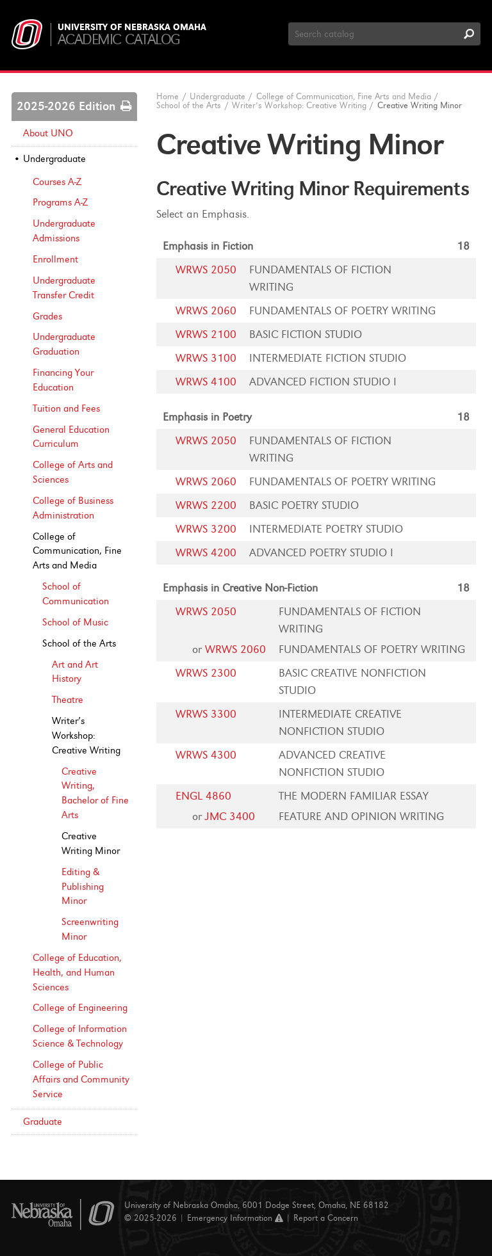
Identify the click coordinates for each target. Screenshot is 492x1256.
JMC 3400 (230, 816)
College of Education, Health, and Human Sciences (77, 972)
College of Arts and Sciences (73, 472)
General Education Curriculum (71, 437)
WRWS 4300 (206, 755)
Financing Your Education (63, 380)
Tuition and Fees (66, 408)
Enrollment (55, 259)
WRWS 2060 (206, 311)
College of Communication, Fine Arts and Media (77, 551)
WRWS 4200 (206, 553)
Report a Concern (325, 1218)
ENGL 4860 (203, 796)
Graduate (42, 1121)
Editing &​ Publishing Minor (83, 886)
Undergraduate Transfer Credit (64, 288)
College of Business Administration (73, 508)
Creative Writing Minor (91, 843)
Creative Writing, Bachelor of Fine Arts (95, 793)
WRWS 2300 (206, 673)
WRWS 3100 (206, 358)
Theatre (67, 699)
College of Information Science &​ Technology (80, 1036)
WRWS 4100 (206, 382)
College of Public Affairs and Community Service (81, 1079)
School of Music (75, 622)
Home (167, 96)
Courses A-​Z (57, 182)
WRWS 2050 (206, 270)
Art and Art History (75, 672)
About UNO (48, 133)
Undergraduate (54, 159)
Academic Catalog (119, 39)
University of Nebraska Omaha (132, 27)
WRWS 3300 (206, 714)
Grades (47, 316)
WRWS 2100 (206, 334)
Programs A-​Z (60, 202)
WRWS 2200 (206, 505)
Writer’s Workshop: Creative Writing (86, 735)
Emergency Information (235, 1218)
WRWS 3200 (206, 529)
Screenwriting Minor (90, 929)
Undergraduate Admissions (64, 231)
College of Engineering (80, 1007)
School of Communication (75, 594)
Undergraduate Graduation (64, 344)
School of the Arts (79, 643)
